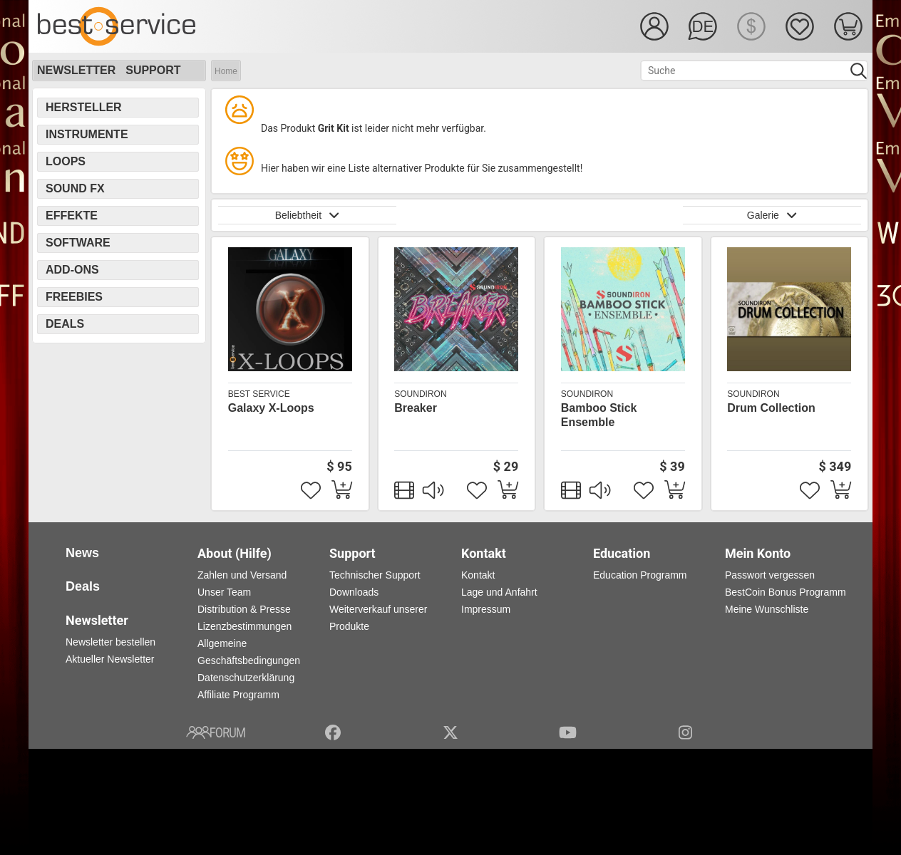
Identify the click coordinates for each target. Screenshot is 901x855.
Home (226, 71)
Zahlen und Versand (242, 575)
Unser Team (224, 592)
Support (152, 70)
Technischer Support (375, 575)
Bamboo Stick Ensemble (599, 415)
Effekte (72, 215)
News (82, 553)
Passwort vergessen (770, 575)
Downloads (354, 592)
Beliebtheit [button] (307, 215)
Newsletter (76, 70)
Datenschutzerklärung (245, 677)
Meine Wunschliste (766, 609)
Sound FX (75, 188)
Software (78, 243)
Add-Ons (72, 270)
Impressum (485, 609)
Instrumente (87, 134)
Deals (65, 324)
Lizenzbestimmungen (244, 626)
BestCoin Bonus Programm (785, 592)
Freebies (74, 297)
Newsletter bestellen (110, 642)
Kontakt (478, 575)
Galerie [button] (772, 215)
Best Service (259, 394)
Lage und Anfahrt (499, 592)
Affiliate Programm (238, 694)
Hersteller (84, 107)
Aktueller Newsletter (110, 659)
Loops (66, 161)
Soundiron (420, 394)
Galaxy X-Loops (271, 408)
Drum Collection (771, 408)
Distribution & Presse (244, 609)
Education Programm (640, 575)
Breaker (415, 408)
